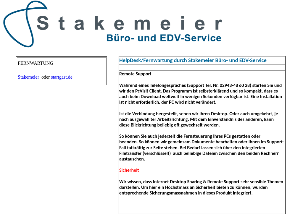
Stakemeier (28, 77)
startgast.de (61, 77)
